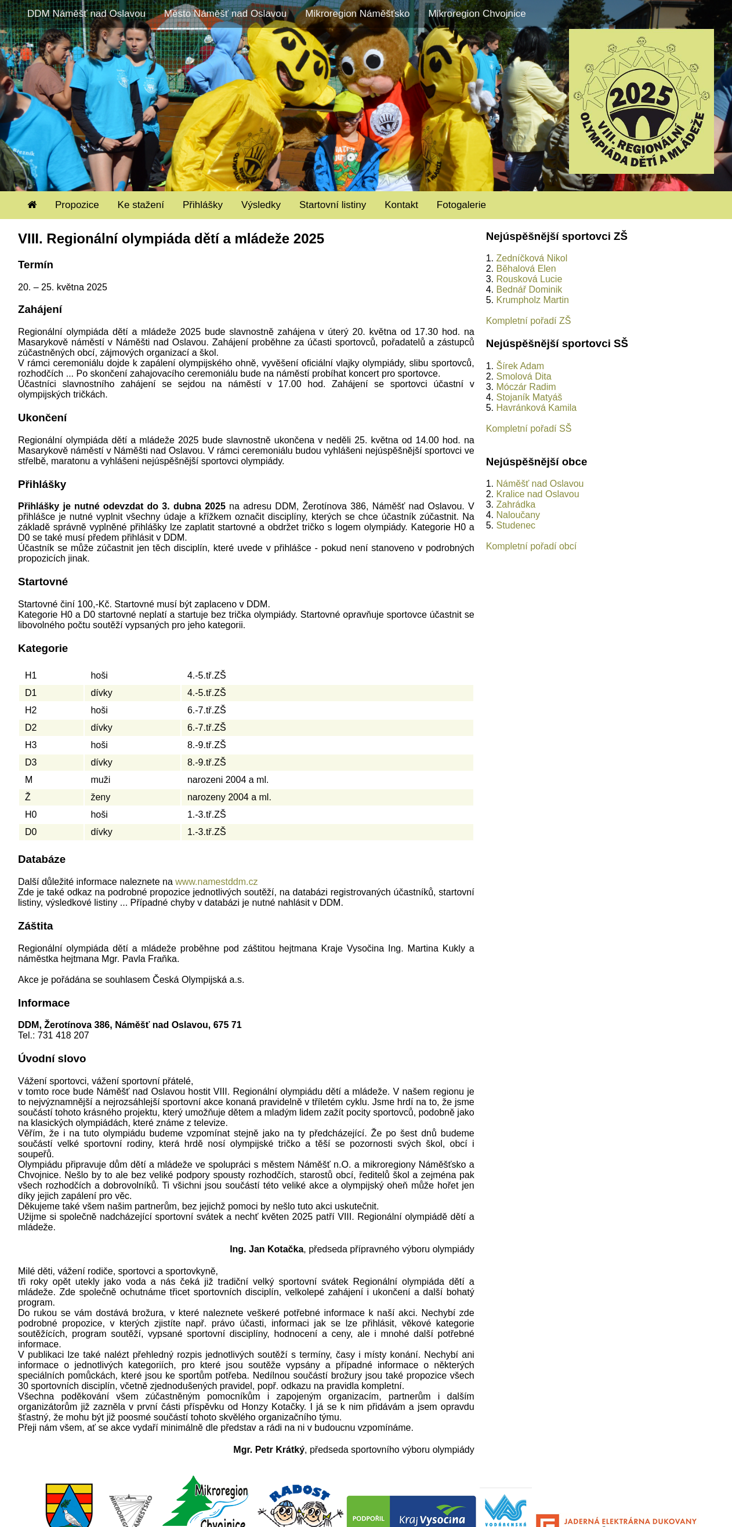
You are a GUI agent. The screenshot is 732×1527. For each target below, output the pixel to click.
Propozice (77, 204)
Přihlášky (203, 204)
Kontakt (401, 204)
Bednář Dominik (529, 289)
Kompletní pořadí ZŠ (528, 321)
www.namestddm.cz (216, 882)
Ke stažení (141, 204)
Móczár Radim (526, 387)
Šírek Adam (520, 366)
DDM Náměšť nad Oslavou (86, 13)
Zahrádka (515, 504)
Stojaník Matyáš (529, 397)
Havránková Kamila (536, 408)
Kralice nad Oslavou (537, 494)
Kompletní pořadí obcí (531, 546)
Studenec (515, 525)
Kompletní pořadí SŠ (529, 428)
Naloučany (518, 515)
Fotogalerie (461, 204)
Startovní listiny (332, 204)
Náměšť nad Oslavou (540, 484)
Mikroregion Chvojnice (477, 13)
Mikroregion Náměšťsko (357, 13)
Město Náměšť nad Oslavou (225, 13)
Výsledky (261, 204)
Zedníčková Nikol (531, 258)
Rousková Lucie (529, 279)
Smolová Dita (523, 376)
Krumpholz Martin (532, 300)
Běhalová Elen (526, 269)
